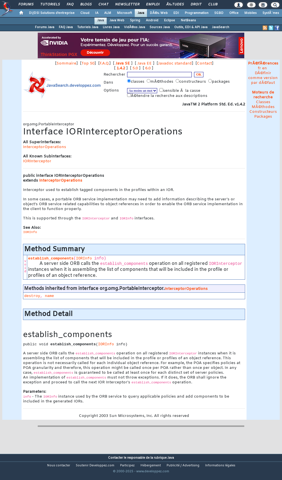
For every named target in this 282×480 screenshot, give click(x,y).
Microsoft (124, 13)
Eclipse (169, 20)
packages (219, 81)
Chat (103, 4)
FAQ (70, 4)
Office (234, 13)
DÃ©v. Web (159, 13)
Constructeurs (263, 111)
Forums (26, 4)
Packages (263, 116)
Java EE (144, 63)
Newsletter (127, 4)
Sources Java (160, 27)
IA (96, 13)
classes (136, 81)
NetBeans (188, 20)
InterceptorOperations (44, 147)
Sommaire (66, 63)
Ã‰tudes (175, 4)
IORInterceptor (37, 161)
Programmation (197, 13)
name (49, 296)
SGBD (219, 13)
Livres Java (111, 27)
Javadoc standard (175, 63)
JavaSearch (220, 27)
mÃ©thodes (160, 81)
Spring (135, 20)
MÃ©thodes (263, 107)
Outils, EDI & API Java (190, 27)
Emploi (153, 4)
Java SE (122, 63)
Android (152, 20)
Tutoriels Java (87, 27)
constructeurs (191, 81)
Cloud (84, 13)
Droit (196, 4)
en (264, 68)
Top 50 (87, 63)
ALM (107, 13)
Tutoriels (50, 4)
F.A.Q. (104, 63)
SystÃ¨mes (270, 13)
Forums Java (44, 27)
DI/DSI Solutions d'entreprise (52, 13)
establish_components (50, 258)
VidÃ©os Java (134, 27)
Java (141, 13)
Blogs (86, 4)
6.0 (148, 68)
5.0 (135, 68)
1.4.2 (120, 68)
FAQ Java (66, 27)
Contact (204, 63)
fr (259, 68)
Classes (263, 102)
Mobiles (250, 13)
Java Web (117, 20)
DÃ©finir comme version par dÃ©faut (263, 78)
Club (213, 4)
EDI (176, 13)
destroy (32, 296)
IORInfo (84, 258)
